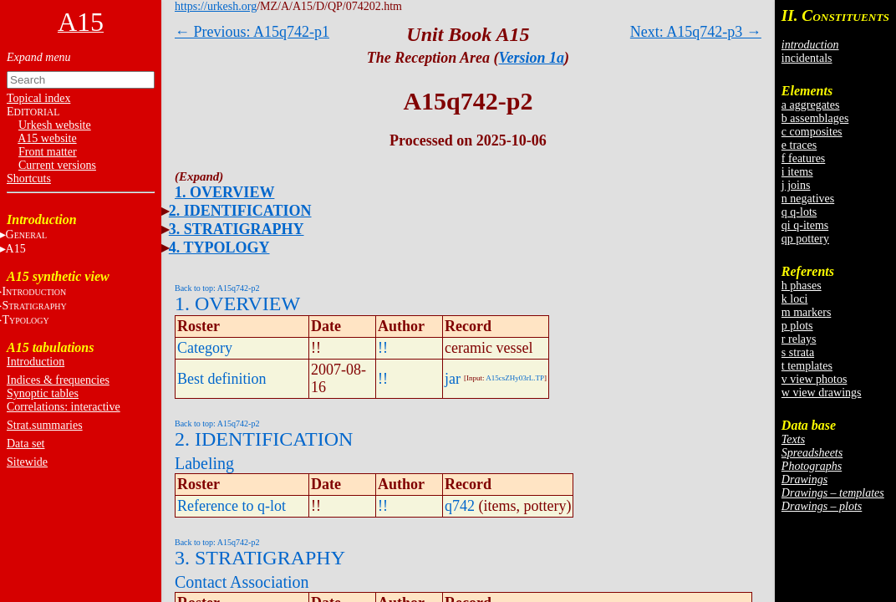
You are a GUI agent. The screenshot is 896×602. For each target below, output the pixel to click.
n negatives (807, 198)
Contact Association (242, 582)
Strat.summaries (45, 425)
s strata (797, 352)
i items (797, 172)
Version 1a (532, 57)
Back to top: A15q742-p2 (217, 288)
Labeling (204, 463)
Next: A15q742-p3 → (695, 31)
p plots (797, 325)
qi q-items (804, 225)
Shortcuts (29, 178)
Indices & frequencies (58, 380)
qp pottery (805, 238)
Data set (25, 443)
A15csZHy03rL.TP (515, 378)
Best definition (222, 378)
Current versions (57, 165)
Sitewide (27, 462)
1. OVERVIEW (224, 192)
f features (803, 158)
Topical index (38, 98)
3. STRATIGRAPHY (236, 229)
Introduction (35, 361)
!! (383, 347)
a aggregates (810, 105)
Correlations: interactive (63, 406)
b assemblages (814, 118)
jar (453, 378)
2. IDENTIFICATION (240, 210)
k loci (794, 299)
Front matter (47, 151)
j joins (796, 185)
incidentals (806, 58)
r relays (799, 339)
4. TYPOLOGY (219, 247)
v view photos (814, 379)
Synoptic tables (43, 393)
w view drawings (821, 392)
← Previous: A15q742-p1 (252, 31)
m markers (806, 312)
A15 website (47, 138)
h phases (801, 285)
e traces (799, 145)
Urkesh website (54, 125)
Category (204, 347)
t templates (806, 366)
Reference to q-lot (231, 505)
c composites (812, 131)
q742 (460, 505)
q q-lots (799, 212)
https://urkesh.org (216, 6)
